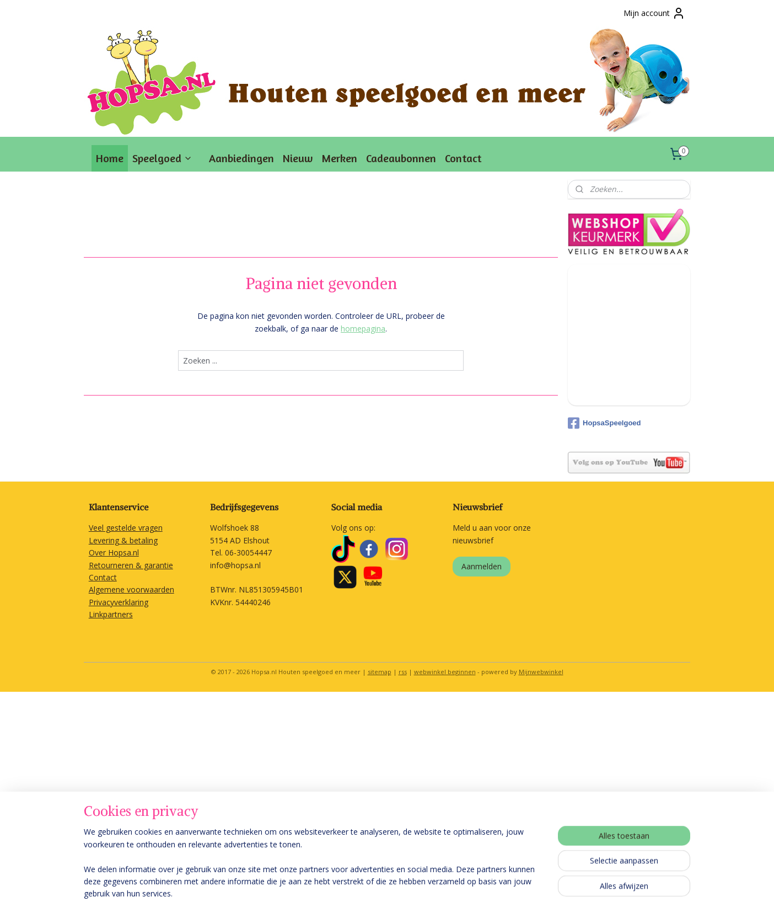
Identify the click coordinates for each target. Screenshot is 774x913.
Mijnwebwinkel (541, 672)
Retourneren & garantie (131, 565)
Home (109, 158)
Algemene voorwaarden (131, 589)
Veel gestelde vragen (126, 527)
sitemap (379, 672)
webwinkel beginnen (445, 672)
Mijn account (654, 13)
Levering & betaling (123, 540)
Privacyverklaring (118, 602)
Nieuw (298, 158)
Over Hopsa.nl (114, 552)
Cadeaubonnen (401, 158)
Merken (339, 158)
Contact (463, 158)
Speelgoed (162, 158)
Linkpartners (111, 614)
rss (403, 672)
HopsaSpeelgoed (604, 423)
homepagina (363, 328)
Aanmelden (481, 566)
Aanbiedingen (241, 158)
